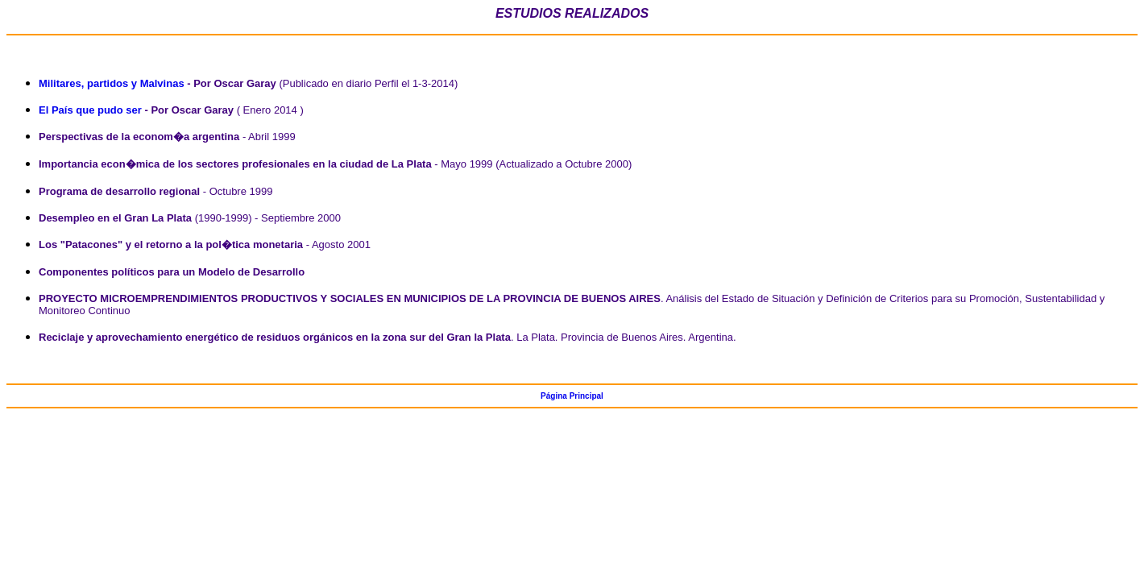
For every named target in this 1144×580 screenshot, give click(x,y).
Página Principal (572, 396)
